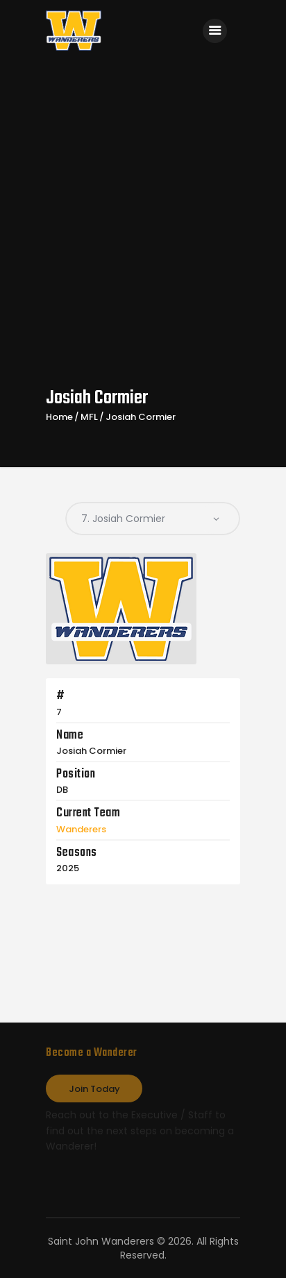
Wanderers (81, 829)
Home (59, 417)
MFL (89, 417)
